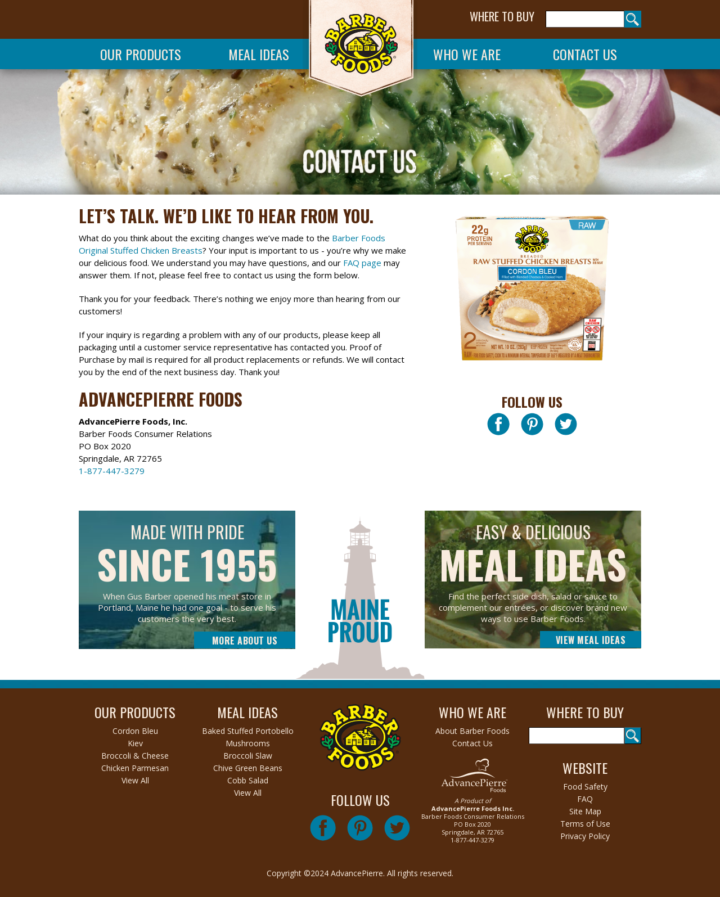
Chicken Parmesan (135, 768)
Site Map (585, 811)
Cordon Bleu (135, 730)
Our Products (140, 54)
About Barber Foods (472, 730)
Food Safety (585, 786)
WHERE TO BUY (502, 16)
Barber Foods (360, 51)
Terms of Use (585, 823)
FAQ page (362, 262)
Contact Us (585, 54)
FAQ (585, 799)
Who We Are (467, 54)
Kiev (135, 743)
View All (135, 780)
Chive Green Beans (247, 768)
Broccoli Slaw (247, 755)
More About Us (245, 640)
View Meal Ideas (591, 640)
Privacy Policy (585, 836)
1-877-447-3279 (112, 470)
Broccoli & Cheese (135, 755)
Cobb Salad (247, 780)
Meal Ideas (258, 54)
